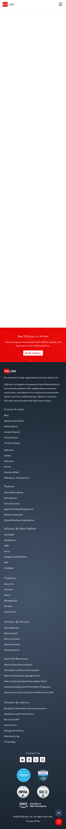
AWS (6, 545)
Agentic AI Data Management (18, 509)
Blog (6, 415)
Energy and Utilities (14, 730)
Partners (8, 589)
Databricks (9, 540)
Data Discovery (12, 503)
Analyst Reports (12, 432)
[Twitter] (35, 759)
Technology (9, 741)
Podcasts (9, 461)
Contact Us (10, 611)
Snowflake (9, 534)
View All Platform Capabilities (19, 520)
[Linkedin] (22, 759)
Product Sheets (12, 443)
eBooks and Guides (14, 420)
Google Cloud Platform (15, 556)
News (7, 595)
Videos (7, 455)
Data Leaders (11, 633)
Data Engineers (11, 627)
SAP (6, 562)
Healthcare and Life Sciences (19, 714)
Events (7, 466)
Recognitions (10, 600)
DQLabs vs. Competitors (16, 477)
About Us (9, 584)
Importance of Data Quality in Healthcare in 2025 (29, 692)
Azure (7, 551)
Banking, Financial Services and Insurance (25, 708)
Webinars (9, 450)
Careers (8, 606)
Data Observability (13, 492)
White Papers (11, 426)
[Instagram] (42, 759)
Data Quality (10, 498)
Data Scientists (12, 638)
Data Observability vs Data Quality (21, 670)
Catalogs (8, 568)
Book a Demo (33, 353)
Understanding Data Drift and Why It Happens (27, 686)
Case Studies (11, 437)
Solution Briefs (11, 472)
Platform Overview (13, 514)
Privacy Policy (33, 821)
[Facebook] (29, 759)
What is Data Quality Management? (22, 675)
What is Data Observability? (18, 664)
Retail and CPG (11, 719)
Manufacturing (11, 736)
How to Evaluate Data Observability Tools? (25, 681)
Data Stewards (11, 650)
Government (10, 725)
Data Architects (12, 644)
